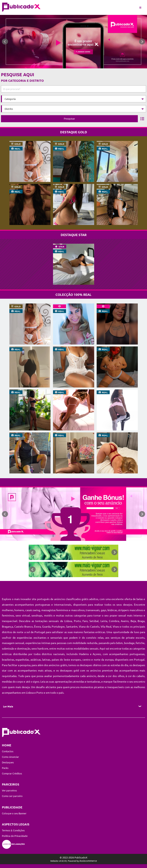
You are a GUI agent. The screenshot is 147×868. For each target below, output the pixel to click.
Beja (133, 621)
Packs (5, 767)
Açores (97, 654)
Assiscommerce (88, 860)
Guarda (46, 626)
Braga (141, 621)
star (61, 246)
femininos (8, 615)
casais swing (32, 610)
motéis (48, 615)
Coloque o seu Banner (14, 813)
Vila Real (106, 626)
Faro (85, 621)
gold (17, 143)
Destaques (8, 762)
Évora (37, 626)
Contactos (7, 751)
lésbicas (112, 610)
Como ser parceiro (12, 796)
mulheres (7, 610)
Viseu (116, 626)
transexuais (93, 610)
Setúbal (94, 621)
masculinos (78, 610)
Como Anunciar (10, 756)
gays (103, 610)
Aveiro (125, 621)
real (17, 148)
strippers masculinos (130, 610)
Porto (77, 621)
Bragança (7, 626)
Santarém (72, 626)
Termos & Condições (13, 830)
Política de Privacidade (15, 835)
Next (142, 42)
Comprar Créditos (12, 773)
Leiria (103, 621)
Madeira (84, 654)
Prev (5, 42)
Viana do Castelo (89, 626)
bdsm (119, 643)
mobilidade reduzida (85, 643)
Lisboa (68, 621)
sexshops (36, 615)
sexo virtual (23, 615)
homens (19, 610)
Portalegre (58, 626)
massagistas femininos (54, 610)
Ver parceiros (9, 790)
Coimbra (114, 621)
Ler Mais (8, 706)
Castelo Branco (23, 626)
